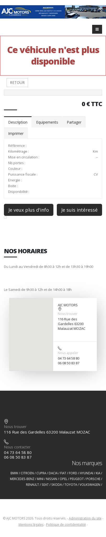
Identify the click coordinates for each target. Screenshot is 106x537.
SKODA (56, 484)
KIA (98, 473)
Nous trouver (67, 313)
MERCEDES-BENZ (22, 479)
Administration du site (85, 518)
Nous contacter (17, 446)
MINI (40, 479)
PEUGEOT (77, 479)
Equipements (47, 122)
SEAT (45, 484)
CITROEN (27, 473)
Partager (74, 122)
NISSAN (51, 479)
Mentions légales (31, 524)
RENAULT (32, 484)
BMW (14, 473)
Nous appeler (68, 353)
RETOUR (17, 82)
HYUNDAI (86, 473)
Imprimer (16, 133)
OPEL (63, 479)
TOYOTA (70, 484)
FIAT (63, 473)
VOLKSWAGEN (90, 484)
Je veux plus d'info (28, 210)
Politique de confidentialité (66, 524)
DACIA (53, 473)
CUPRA (41, 473)
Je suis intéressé (79, 210)
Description (17, 122)
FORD (73, 473)
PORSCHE (93, 479)
